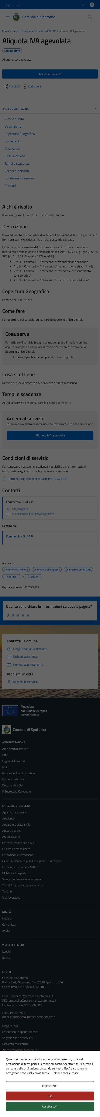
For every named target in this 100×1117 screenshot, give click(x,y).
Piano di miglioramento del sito (21, 1086)
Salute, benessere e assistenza (21, 879)
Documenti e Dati (13, 785)
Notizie (6, 918)
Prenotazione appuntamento (20, 1031)
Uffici (5, 755)
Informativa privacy (14, 1056)
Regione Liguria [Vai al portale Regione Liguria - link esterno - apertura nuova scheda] (13, 5)
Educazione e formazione (17, 855)
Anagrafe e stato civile (16, 824)
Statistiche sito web (14, 1092)
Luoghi (6, 951)
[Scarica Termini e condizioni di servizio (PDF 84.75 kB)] (34, 478)
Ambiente (8, 818)
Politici (6, 767)
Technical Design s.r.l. (28, 1107)
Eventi (6, 957)
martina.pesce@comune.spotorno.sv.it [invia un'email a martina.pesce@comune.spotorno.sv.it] (30, 514)
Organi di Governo (13, 761)
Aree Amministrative (15, 749)
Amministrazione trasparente (20, 1050)
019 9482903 (17, 509)
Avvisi (6, 930)
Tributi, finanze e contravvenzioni (22, 885)
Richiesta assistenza (15, 1044)
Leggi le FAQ (10, 1025)
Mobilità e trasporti (14, 873)
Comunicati (9, 924)
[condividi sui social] (11, 86)
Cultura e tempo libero (16, 848)
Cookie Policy (10, 1062)
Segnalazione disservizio (17, 1037)
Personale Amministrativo (18, 773)
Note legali (9, 1068)
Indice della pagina (50, 109)
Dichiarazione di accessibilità (19, 1074)
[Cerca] (89, 16)
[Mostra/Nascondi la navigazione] (7, 16)
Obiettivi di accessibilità (16, 1080)
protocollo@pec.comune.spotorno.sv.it (32, 1000)
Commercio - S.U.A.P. (19, 536)
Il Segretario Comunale (16, 791)
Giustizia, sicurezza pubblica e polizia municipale (31, 861)
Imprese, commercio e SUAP (19, 867)
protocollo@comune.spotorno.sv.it (32, 996)
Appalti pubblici (11, 830)
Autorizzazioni (11, 836)
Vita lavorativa (11, 897)
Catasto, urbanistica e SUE (18, 842)
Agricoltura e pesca (14, 812)
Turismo (7, 891)
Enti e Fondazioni (13, 779)
